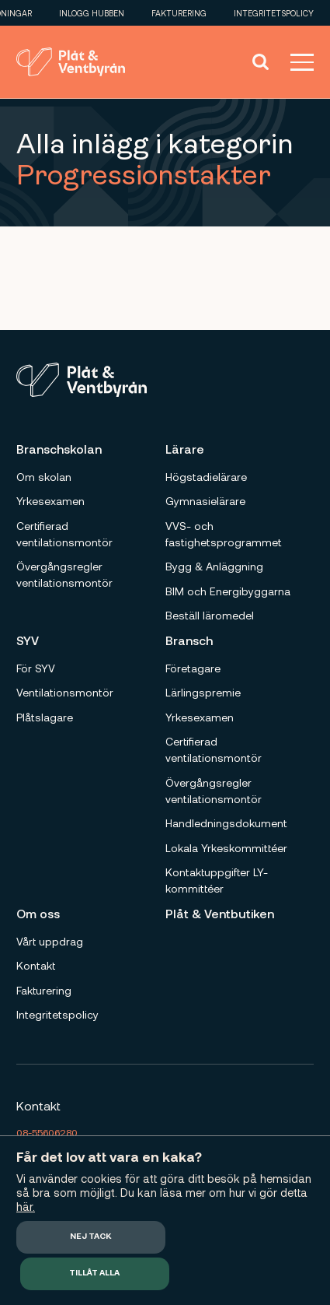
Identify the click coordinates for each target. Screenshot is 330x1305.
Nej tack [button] (90, 1237)
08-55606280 (47, 1132)
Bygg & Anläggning (214, 566)
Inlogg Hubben (91, 13)
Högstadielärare (206, 476)
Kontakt (35, 965)
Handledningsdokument (226, 823)
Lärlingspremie (203, 692)
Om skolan (43, 476)
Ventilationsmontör (64, 692)
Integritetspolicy (274, 13)
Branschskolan (59, 448)
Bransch (189, 640)
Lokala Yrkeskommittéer (226, 847)
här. (25, 1206)
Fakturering (179, 13)
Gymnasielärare (205, 500)
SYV (27, 640)
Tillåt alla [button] (94, 1273)
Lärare (184, 448)
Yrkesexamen (50, 500)
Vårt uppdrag (49, 941)
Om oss (38, 913)
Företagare (193, 668)
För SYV (35, 668)
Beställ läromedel (209, 615)
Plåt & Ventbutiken (219, 913)
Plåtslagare (44, 717)
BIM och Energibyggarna (227, 591)
